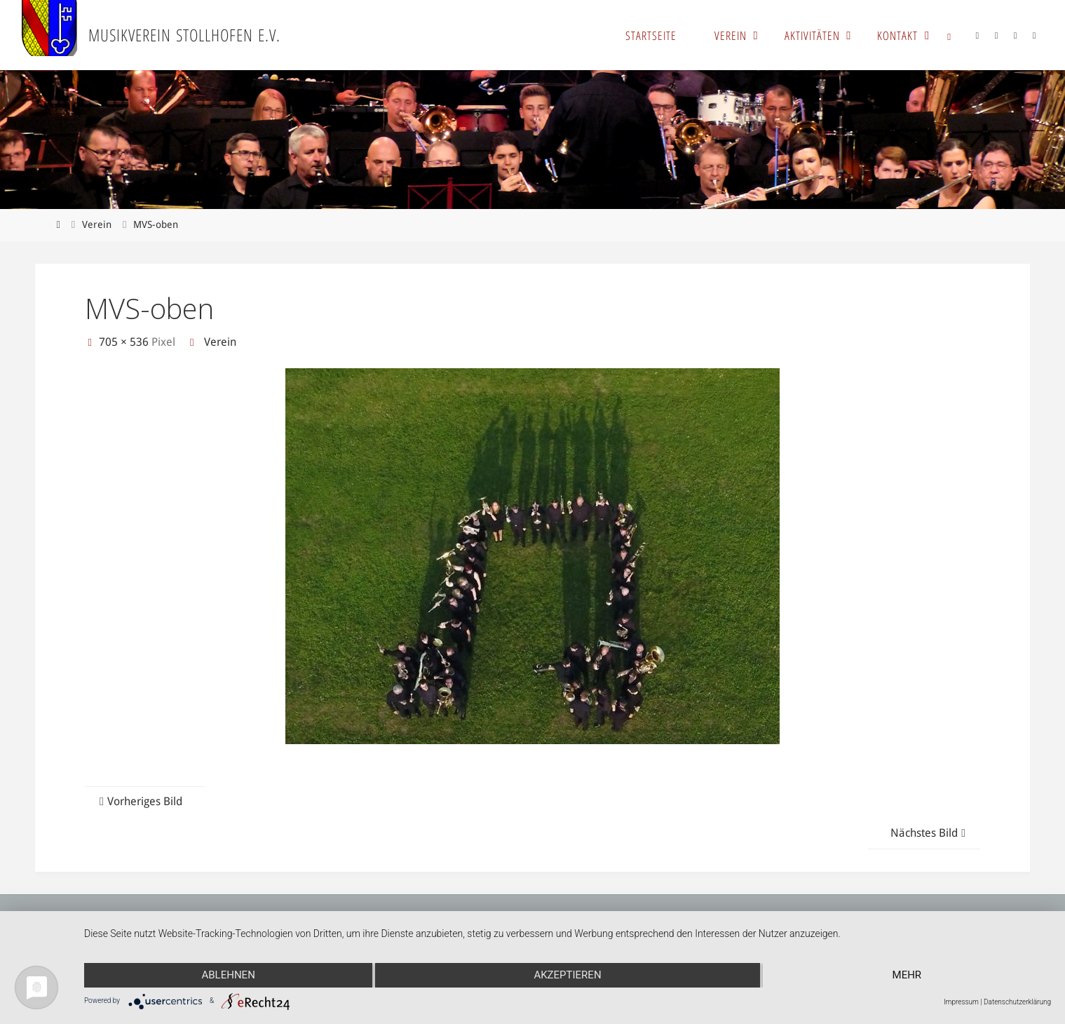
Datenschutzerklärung (1017, 1002)
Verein (96, 224)
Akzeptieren (567, 975)
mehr (907, 975)
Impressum (961, 1002)
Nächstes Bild (929, 833)
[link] (949, 35)
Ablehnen (228, 975)
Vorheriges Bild (139, 801)
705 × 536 (125, 342)
